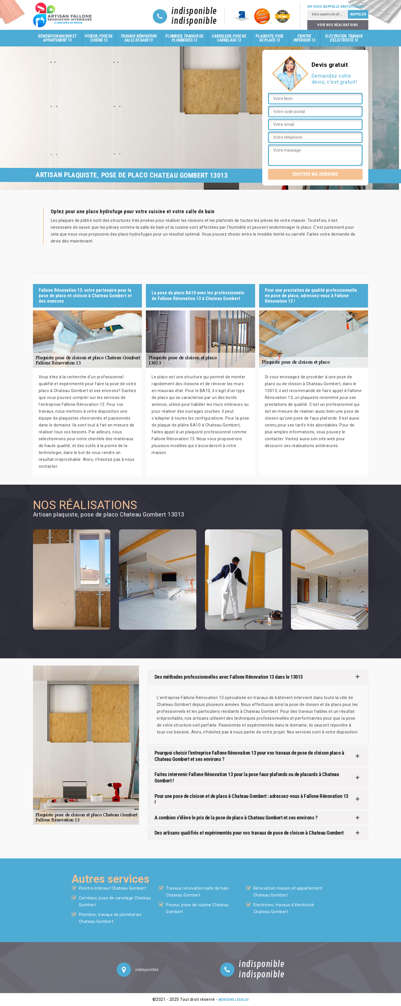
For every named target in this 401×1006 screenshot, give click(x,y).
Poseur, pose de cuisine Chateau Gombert (197, 908)
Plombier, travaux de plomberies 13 (184, 38)
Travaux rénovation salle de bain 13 (138, 38)
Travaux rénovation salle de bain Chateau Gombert (197, 891)
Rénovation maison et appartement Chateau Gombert (287, 891)
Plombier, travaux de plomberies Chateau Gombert (110, 918)
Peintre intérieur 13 (304, 38)
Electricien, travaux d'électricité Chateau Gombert (283, 908)
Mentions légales (233, 1000)
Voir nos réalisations (337, 25)
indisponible (194, 11)
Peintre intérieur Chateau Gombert (112, 888)
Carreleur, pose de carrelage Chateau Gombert (115, 901)
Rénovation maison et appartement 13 (57, 38)
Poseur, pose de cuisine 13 (99, 38)
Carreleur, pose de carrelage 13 (229, 38)
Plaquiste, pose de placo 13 (269, 38)
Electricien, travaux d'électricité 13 (344, 38)
